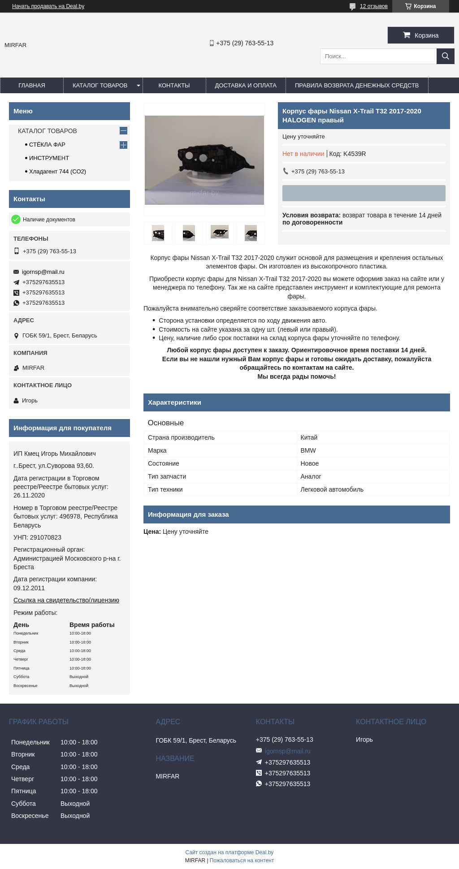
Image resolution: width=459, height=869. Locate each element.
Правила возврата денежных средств (357, 85)
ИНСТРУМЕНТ (49, 158)
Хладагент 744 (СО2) (57, 171)
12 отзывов (374, 6)
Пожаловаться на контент (242, 860)
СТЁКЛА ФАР (47, 144)
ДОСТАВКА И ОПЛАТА (246, 85)
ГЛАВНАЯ (31, 85)
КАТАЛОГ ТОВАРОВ (100, 85)
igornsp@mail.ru (43, 271)
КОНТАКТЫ (174, 85)
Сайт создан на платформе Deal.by (230, 852)
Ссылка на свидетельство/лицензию (66, 600)
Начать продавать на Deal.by (48, 6)
